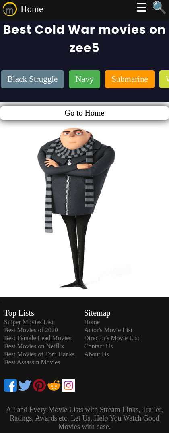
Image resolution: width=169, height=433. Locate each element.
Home (32, 9)
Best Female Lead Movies (38, 338)
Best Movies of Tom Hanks (39, 354)
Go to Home (85, 112)
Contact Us (98, 346)
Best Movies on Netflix (34, 346)
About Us (96, 354)
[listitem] (32, 80)
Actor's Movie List (108, 330)
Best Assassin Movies (32, 362)
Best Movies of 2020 (31, 330)
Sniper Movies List (29, 322)
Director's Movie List (111, 338)
